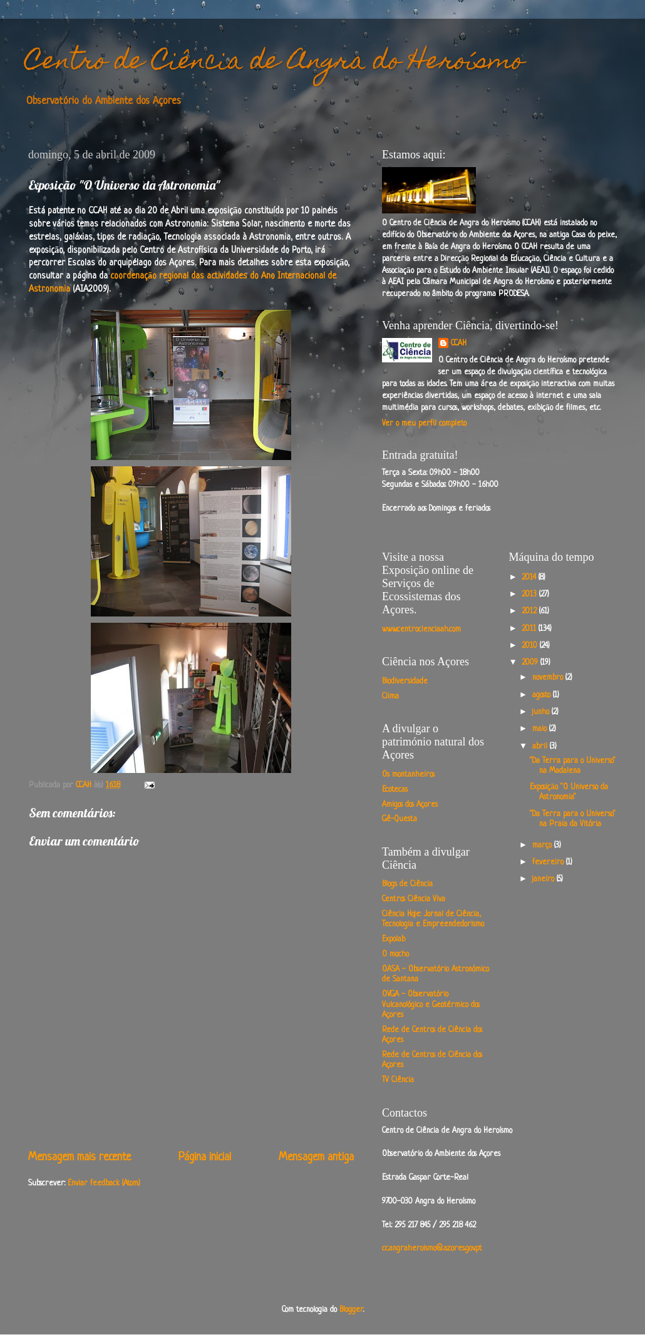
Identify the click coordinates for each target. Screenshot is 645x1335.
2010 (531, 646)
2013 (530, 594)
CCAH (459, 343)
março (543, 845)
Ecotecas (395, 789)
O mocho (395, 954)
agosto (542, 695)
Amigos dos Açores (410, 804)
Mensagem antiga (316, 1157)
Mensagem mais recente (79, 1157)
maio (540, 729)
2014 (530, 577)
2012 (530, 611)
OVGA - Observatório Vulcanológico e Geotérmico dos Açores (431, 1004)
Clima (390, 696)
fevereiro (549, 862)
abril (541, 746)
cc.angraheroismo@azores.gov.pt (432, 1248)
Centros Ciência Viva (413, 899)
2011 (530, 629)
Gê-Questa (399, 819)
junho (542, 712)
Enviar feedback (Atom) (104, 1183)
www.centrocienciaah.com (421, 629)
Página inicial (204, 1157)
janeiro (544, 879)
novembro (548, 677)
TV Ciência (398, 1080)
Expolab (393, 939)
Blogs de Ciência (407, 884)
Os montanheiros (408, 774)
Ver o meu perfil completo (424, 423)
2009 (531, 662)
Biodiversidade (405, 681)
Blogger (351, 1310)
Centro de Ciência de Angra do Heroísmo (274, 63)
